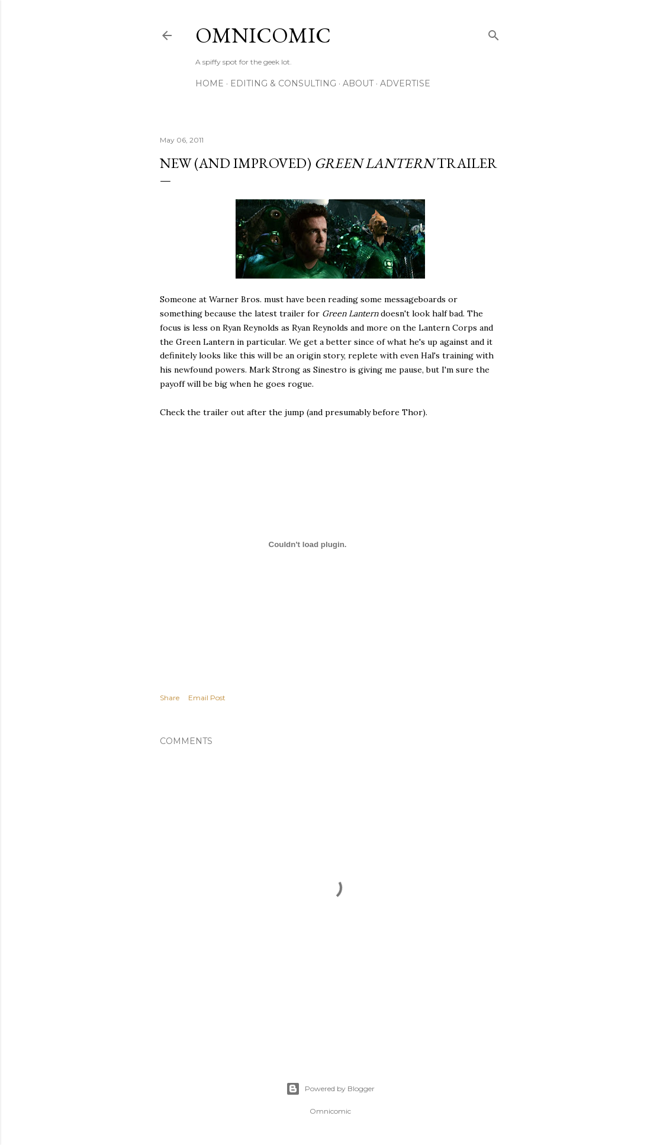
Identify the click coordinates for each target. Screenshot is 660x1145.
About (358, 83)
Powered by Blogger (330, 1089)
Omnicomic (263, 35)
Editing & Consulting (283, 83)
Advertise (405, 83)
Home (209, 83)
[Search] (494, 32)
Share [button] (169, 697)
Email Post (207, 697)
